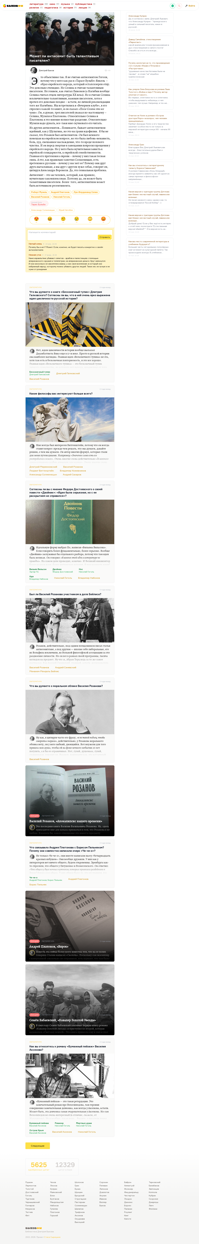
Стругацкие (80, 1199)
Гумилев (54, 1209)
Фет (27, 1215)
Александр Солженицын (43, 210)
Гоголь (28, 1195)
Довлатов (104, 1192)
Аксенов (79, 1215)
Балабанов (154, 1185)
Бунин (77, 1189)
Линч (151, 1205)
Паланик (128, 1209)
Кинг (126, 1215)
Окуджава (80, 1219)
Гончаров (29, 1205)
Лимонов (104, 1189)
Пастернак (80, 1202)
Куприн (53, 1189)
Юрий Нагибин (66, 210)
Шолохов (79, 1182)
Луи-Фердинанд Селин (86, 192)
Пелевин (104, 1185)
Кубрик (152, 1195)
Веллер (103, 1202)
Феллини (153, 1209)
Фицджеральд (131, 1192)
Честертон (129, 1195)
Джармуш (153, 1202)
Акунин (103, 1195)
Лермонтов (30, 1185)
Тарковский (154, 1182)
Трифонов (80, 1212)
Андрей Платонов (60, 192)
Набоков (54, 1205)
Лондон (128, 1199)
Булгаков (54, 1199)
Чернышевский (32, 1202)
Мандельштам (57, 1202)
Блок (52, 1195)
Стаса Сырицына (52, 1237)
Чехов (53, 1182)
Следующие (37, 1145)
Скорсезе (153, 1199)
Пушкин (29, 1182)
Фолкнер (128, 1189)
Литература (35, 287)
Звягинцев (154, 1189)
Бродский (79, 1195)
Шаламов (79, 1209)
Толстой (29, 1189)
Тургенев (29, 1199)
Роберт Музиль (39, 192)
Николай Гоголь (61, 197)
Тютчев (29, 1212)
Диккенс (128, 1202)
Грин (77, 1185)
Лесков (53, 1185)
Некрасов (30, 1209)
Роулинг (128, 1212)
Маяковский (56, 1192)
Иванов (103, 1199)
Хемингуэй (129, 1185)
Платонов (55, 1212)
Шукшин (79, 1192)
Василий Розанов (40, 197)
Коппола (153, 1192)
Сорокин (104, 1182)
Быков (103, 1205)
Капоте (127, 1219)
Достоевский (31, 1192)
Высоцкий (79, 1222)
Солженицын (81, 1205)
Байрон (127, 1182)
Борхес (127, 1205)
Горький (54, 1215)
